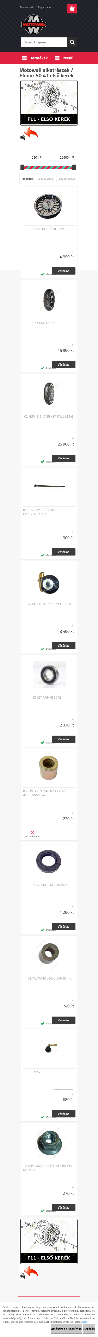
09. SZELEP (39, 1072)
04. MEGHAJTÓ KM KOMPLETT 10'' (49, 604)
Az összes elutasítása (66, 1328)
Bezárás (89, 1328)
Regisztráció (44, 7)
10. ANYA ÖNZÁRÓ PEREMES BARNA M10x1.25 (47, 1168)
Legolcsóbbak (46, 178)
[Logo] (48, 24)
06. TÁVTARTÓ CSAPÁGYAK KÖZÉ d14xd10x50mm (44, 793)
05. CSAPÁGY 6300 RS (46, 697)
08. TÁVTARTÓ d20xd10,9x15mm (49, 978)
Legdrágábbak (67, 178)
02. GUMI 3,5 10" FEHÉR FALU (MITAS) (49, 417)
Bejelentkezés (27, 7)
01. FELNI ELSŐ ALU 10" (48, 229)
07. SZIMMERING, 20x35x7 (49, 885)
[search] (72, 42)
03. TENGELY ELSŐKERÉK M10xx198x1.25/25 (39, 512)
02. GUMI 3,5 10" (43, 323)
